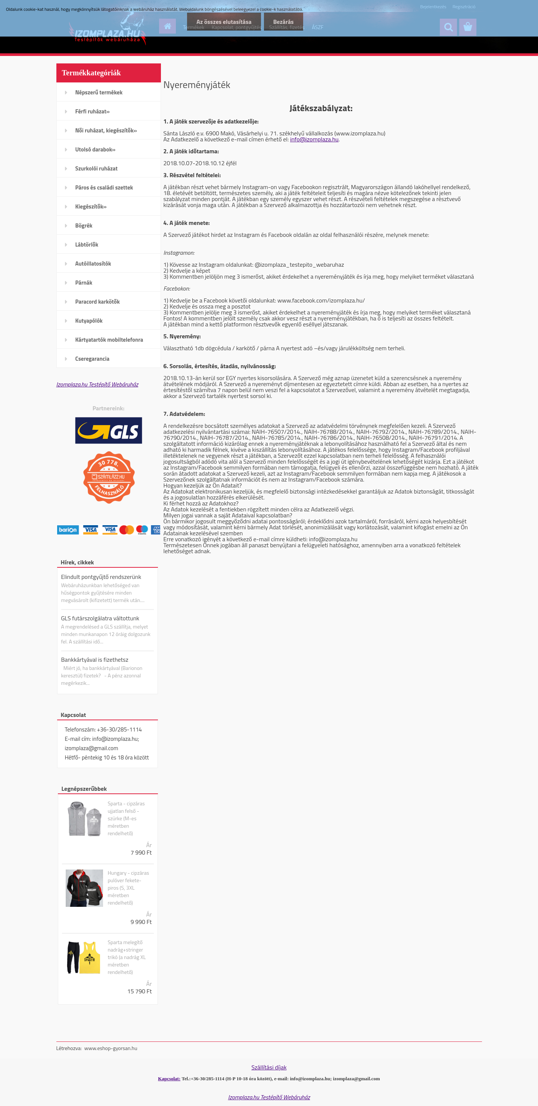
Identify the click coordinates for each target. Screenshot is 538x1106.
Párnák (84, 282)
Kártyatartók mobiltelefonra (109, 339)
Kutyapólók (89, 320)
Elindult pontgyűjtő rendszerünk (101, 576)
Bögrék (84, 225)
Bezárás (283, 21)
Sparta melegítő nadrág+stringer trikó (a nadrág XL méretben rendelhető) (127, 957)
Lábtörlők (87, 244)
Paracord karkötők (97, 301)
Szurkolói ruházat (96, 168)
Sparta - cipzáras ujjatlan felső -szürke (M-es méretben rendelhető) (126, 818)
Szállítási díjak (268, 1067)
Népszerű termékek (99, 92)
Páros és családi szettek (104, 187)
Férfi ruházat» (92, 111)
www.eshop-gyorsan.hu (110, 1048)
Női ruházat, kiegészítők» (106, 130)
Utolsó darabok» (95, 149)
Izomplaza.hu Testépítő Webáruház (97, 384)
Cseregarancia (92, 358)
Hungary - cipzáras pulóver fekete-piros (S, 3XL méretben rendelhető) (128, 887)
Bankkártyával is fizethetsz (94, 659)
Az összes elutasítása (223, 21)
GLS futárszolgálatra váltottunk (100, 618)
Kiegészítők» (91, 206)
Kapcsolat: (169, 1078)
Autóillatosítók (93, 263)
